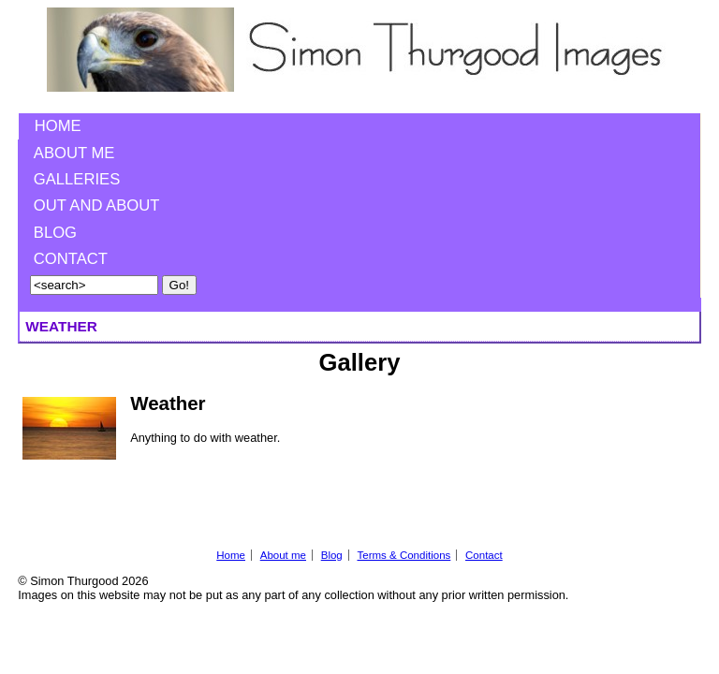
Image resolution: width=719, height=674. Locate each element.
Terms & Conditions (403, 555)
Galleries (77, 179)
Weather (167, 403)
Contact (71, 259)
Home (58, 126)
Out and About (97, 205)
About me (74, 153)
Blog (55, 233)
